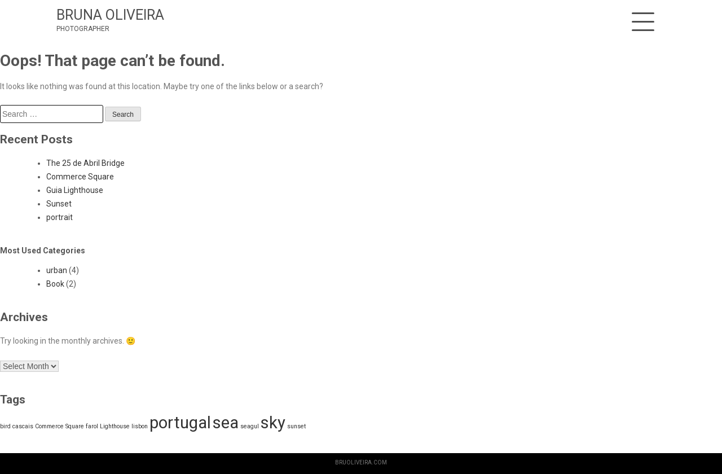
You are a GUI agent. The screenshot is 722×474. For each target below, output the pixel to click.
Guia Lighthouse (74, 190)
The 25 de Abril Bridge (85, 163)
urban (56, 270)
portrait (59, 217)
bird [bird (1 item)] (5, 426)
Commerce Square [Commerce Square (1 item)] (59, 426)
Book (55, 283)
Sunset (59, 203)
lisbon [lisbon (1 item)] (139, 426)
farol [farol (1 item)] (92, 426)
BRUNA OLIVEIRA (110, 15)
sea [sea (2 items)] (226, 422)
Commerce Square (80, 176)
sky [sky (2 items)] (273, 422)
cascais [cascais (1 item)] (22, 426)
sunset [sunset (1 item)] (296, 426)
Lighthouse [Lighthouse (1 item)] (115, 426)
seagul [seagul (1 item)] (249, 426)
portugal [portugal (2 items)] (180, 422)
